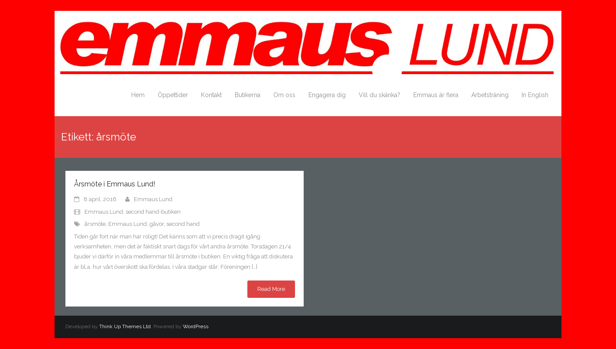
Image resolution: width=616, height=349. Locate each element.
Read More (271, 289)
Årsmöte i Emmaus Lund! (114, 184)
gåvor (156, 224)
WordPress (195, 326)
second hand (183, 224)
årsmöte (95, 224)
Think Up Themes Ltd (125, 326)
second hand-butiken (153, 212)
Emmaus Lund (153, 199)
